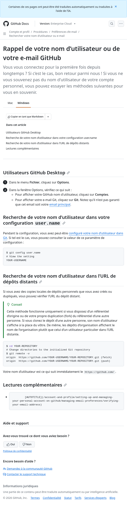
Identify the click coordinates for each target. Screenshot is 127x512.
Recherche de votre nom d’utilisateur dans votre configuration (56, 220)
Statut (67, 498)
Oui (11, 444)
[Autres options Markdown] (48, 117)
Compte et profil (19, 32)
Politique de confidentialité (17, 451)
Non (27, 444)
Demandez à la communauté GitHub (27, 468)
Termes (35, 498)
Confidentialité (52, 498)
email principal (59, 204)
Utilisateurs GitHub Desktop (36, 172)
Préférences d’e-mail (64, 32)
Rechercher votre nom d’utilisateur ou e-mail (37, 36)
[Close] (116, 6)
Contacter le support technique (24, 474)
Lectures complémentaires (35, 385)
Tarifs (78, 498)
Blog (112, 498)
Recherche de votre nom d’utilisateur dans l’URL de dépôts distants (59, 279)
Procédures (40, 32)
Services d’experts (95, 498)
